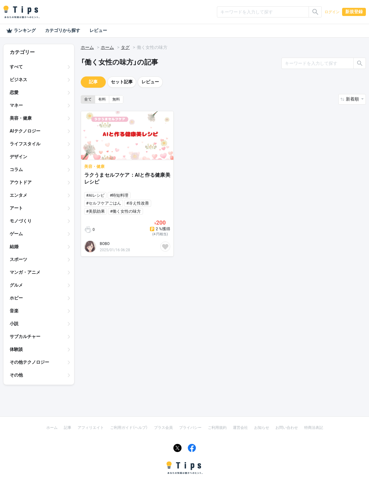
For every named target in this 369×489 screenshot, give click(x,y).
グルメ (16, 285)
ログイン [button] (332, 12)
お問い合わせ (286, 427)
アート (16, 208)
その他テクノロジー (29, 362)
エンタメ (18, 195)
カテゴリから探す (62, 30)
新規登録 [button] (354, 11)
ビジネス (18, 79)
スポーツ (18, 259)
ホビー (16, 297)
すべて (16, 66)
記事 (93, 81)
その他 (16, 374)
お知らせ (261, 427)
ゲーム (16, 233)
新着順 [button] (353, 98)
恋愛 (14, 92)
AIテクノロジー (25, 130)
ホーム (87, 47)
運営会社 (240, 427)
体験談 (16, 349)
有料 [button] (102, 99)
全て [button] (88, 99)
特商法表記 (313, 427)
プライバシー (190, 427)
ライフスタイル (25, 143)
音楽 (14, 310)
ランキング (21, 30)
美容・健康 (21, 118)
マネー (16, 105)
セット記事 (122, 81)
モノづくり (21, 220)
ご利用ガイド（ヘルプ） (129, 427)
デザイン (18, 156)
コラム (16, 169)
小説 (14, 323)
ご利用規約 (217, 427)
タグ (125, 47)
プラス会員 (163, 427)
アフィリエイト (91, 427)
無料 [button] (116, 99)
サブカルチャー (25, 336)
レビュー (98, 30)
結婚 (14, 246)
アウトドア (21, 182)
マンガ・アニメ (25, 272)
